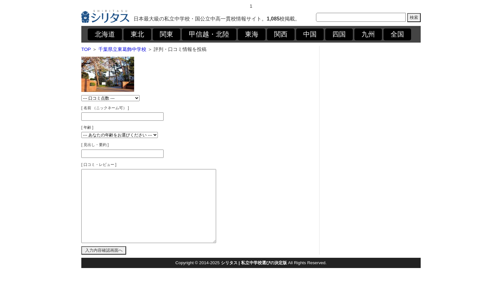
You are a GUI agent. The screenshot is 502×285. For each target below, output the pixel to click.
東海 (251, 34)
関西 (280, 34)
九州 (368, 34)
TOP (86, 49)
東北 (137, 34)
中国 (310, 34)
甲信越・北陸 (209, 34)
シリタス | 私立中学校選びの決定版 (254, 277)
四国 (339, 34)
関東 (166, 34)
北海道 (105, 34)
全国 (397, 34)
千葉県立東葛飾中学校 (122, 49)
